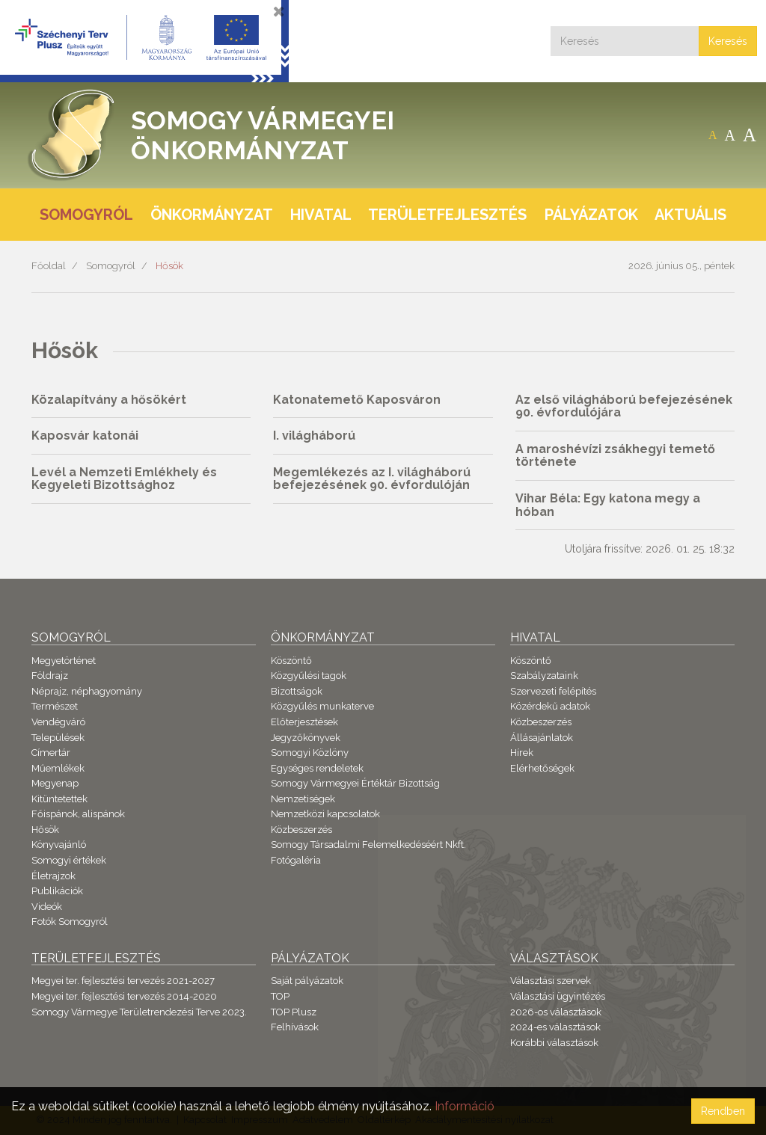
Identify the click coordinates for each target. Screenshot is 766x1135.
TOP (280, 996)
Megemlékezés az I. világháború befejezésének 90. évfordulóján (372, 479)
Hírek (521, 752)
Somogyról (110, 265)
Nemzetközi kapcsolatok (325, 813)
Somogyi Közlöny (310, 752)
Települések (58, 737)
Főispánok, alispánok (78, 813)
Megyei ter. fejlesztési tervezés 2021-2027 (123, 980)
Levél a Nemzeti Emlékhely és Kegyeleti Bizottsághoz (124, 479)
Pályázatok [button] (591, 215)
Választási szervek (550, 980)
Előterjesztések (304, 722)
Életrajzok (53, 876)
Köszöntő (291, 660)
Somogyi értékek (68, 860)
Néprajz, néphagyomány (86, 691)
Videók (46, 906)
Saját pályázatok (307, 980)
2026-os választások (555, 1012)
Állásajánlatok (541, 737)
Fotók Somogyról (69, 921)
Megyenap (55, 783)
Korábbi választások (554, 1042)
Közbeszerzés (301, 829)
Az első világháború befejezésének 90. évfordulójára (623, 406)
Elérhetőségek (542, 768)
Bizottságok (296, 691)
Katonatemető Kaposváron (357, 400)
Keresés (727, 41)
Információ (464, 1106)
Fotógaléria (296, 860)
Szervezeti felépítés (553, 691)
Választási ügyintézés (557, 996)
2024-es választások (555, 1027)
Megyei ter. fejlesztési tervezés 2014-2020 (124, 996)
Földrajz (49, 675)
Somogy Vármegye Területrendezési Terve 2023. (139, 1012)
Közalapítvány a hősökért (108, 400)
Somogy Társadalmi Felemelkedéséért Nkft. (368, 844)
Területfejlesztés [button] (447, 215)
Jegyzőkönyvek (305, 737)
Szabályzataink (544, 675)
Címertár (50, 752)
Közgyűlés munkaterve (322, 706)
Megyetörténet (63, 660)
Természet (54, 706)
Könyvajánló (58, 844)
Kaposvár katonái (84, 435)
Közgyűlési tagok (308, 675)
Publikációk (57, 890)
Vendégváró (58, 722)
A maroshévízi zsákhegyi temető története (615, 456)
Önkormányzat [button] (211, 215)
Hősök (169, 265)
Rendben (723, 1111)
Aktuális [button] (690, 215)
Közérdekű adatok (550, 706)
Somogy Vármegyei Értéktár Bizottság (355, 783)
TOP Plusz (293, 1012)
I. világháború (314, 435)
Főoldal (48, 265)
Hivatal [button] (321, 215)
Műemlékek (58, 768)
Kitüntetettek (59, 799)
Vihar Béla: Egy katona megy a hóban (607, 505)
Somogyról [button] (86, 215)
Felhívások (295, 1027)
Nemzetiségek (303, 799)
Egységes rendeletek (317, 768)
